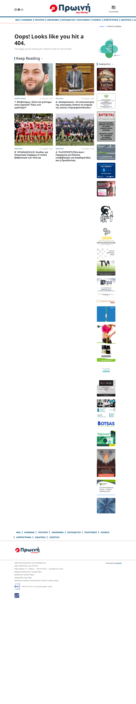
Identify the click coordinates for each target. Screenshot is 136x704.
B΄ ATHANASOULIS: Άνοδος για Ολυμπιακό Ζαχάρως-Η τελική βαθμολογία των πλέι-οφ (31, 155)
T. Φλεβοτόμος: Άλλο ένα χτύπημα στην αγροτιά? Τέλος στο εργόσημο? (33, 104)
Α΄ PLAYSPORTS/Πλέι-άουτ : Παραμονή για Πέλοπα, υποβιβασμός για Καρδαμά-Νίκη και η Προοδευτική (73, 156)
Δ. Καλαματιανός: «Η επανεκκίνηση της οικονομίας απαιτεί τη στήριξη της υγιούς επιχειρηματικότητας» (75, 104)
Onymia (119, 563)
